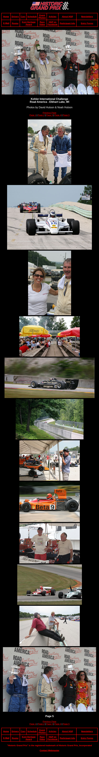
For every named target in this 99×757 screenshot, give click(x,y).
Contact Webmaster (49, 750)
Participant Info (67, 23)
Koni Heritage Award (29, 23)
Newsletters (87, 16)
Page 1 (33, 115)
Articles (52, 16)
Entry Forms (87, 23)
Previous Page (49, 112)
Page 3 (49, 115)
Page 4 (57, 115)
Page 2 (41, 115)
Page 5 (66, 115)
